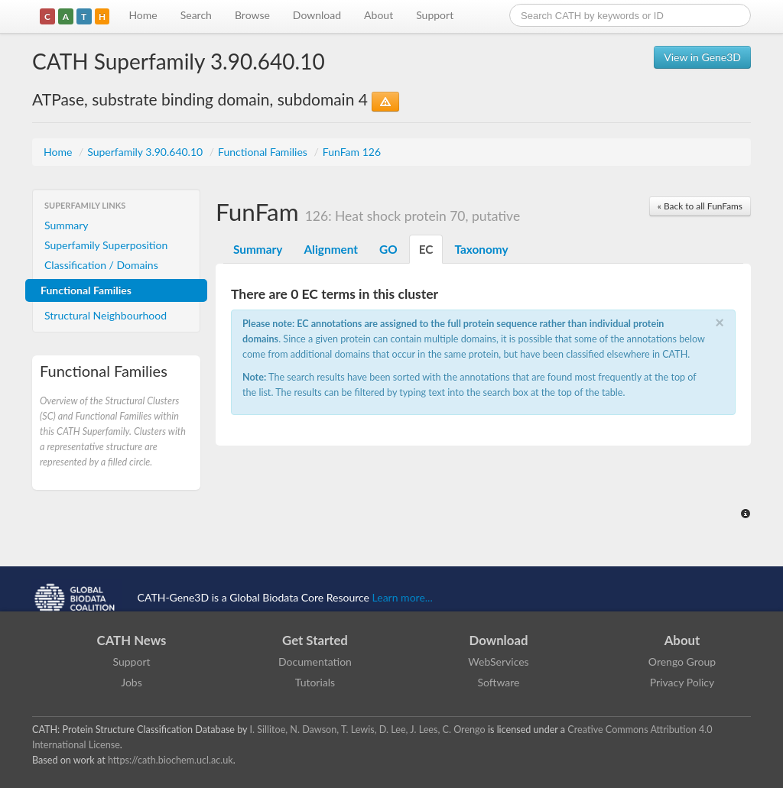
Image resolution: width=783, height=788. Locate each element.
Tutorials (315, 682)
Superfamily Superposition (105, 244)
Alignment (331, 249)
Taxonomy (481, 249)
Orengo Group (682, 661)
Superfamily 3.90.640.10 (146, 151)
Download (317, 14)
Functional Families (264, 151)
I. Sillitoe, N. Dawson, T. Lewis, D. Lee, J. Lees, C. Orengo (368, 729)
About (378, 14)
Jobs (131, 682)
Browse (252, 14)
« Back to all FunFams (700, 206)
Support (434, 14)
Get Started (315, 640)
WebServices (498, 661)
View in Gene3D (702, 56)
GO (388, 249)
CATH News (132, 640)
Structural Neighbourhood (105, 315)
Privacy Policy (682, 682)
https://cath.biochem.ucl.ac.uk (170, 760)
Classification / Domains (101, 264)
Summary (66, 225)
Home (142, 14)
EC (426, 249)
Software (499, 682)
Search (196, 14)
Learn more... (402, 597)
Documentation (315, 661)
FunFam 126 (352, 151)
